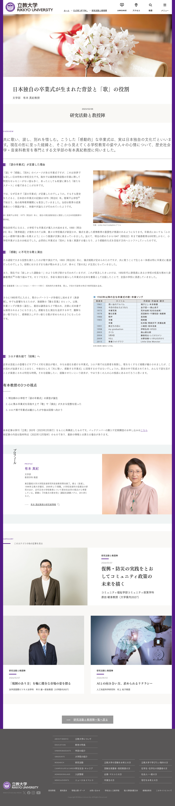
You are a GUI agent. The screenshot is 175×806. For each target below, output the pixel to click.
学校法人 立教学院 (112, 790)
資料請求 (63, 790)
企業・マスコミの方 (113, 774)
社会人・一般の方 (149, 774)
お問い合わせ (95, 790)
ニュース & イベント (73, 780)
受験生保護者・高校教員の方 (117, 768)
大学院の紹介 (70, 756)
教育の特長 (69, 745)
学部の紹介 (69, 751)
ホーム (66, 10)
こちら (144, 430)
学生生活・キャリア (73, 768)
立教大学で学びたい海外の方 (154, 762)
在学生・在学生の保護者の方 (154, 768)
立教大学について (72, 739)
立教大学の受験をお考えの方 (117, 762)
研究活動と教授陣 (99, 10)
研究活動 (68, 762)
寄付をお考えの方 (149, 780)
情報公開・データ (78, 790)
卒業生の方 (109, 780)
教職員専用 (147, 790)
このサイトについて (164, 790)
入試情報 (68, 774)
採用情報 (51, 790)
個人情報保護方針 (131, 790)
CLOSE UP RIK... (80, 10)
